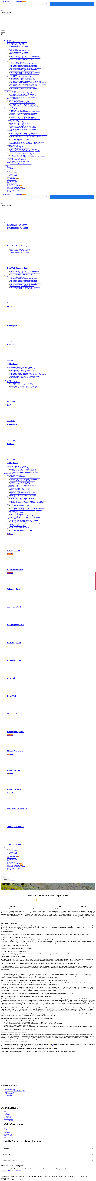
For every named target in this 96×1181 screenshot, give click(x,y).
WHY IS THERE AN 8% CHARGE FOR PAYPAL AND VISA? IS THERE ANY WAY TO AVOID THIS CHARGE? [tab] (29, 1049)
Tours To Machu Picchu (13, 91)
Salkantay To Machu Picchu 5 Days (22, 117)
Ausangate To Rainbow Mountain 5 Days (23, 69)
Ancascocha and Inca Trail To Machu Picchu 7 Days (26, 136)
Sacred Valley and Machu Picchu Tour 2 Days (23, 95)
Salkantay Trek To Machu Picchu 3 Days (23, 113)
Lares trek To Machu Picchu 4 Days (21, 140)
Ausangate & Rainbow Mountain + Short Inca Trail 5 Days (28, 84)
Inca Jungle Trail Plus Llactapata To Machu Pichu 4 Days (27, 156)
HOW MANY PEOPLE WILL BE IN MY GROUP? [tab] (13, 951)
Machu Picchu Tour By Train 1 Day (21, 92)
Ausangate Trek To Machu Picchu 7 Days (22, 87)
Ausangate (6, 61)
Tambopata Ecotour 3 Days (17, 42)
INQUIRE (12, 880)
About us (6, 169)
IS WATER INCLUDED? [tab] (7, 931)
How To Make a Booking (14, 190)
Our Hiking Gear (12, 181)
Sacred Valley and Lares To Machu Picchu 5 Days (26, 143)
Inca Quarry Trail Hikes (13, 158)
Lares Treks (10, 138)
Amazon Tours (8, 40)
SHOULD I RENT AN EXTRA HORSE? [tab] (10, 972)
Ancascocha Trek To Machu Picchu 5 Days (24, 133)
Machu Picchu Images (13, 98)
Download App (18, 1170)
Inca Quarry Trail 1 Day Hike (18, 159)
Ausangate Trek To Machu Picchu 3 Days (22, 78)
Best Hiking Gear (8, 1137)
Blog (5, 1111)
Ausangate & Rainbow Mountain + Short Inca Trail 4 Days (28, 82)
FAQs (5, 1113)
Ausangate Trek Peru (15, 62)
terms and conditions (53, 1046)
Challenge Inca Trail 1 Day (20, 50)
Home (5, 39)
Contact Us (10, 177)
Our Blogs (10, 191)
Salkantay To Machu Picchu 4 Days (22, 114)
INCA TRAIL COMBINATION (15, 55)
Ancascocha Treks (12, 130)
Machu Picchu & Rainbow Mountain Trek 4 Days (25, 81)
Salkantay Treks (14, 108)
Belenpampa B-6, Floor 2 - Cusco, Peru (14, 1091)
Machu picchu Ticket (14, 185)
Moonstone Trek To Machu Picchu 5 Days (21, 164)
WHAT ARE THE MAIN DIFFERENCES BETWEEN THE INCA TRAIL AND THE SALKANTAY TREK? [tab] (27, 1018)
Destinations (7, 165)
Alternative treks (8, 107)
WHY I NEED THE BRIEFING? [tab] (9, 923)
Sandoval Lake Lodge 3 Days (17, 45)
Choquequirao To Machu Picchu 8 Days (23, 127)
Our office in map (9, 1092)
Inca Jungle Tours (11, 152)
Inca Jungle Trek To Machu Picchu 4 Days (22, 155)
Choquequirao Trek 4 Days (20, 122)
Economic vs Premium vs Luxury (16, 188)
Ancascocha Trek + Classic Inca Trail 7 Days (24, 56)
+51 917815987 (8, 1093)
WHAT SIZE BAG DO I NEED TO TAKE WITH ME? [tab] (14, 956)
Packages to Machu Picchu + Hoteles (16, 100)
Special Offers (7, 1117)
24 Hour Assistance (9, 1089)
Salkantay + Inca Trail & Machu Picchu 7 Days (25, 119)
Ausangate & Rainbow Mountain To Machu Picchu (20, 76)
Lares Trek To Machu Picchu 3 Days (22, 139)
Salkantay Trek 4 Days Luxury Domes (22, 116)
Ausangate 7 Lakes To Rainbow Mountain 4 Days (25, 68)
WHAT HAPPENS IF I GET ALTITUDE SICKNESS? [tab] (14, 1032)
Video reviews (13, 178)
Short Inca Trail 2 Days (19, 52)
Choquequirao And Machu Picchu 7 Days (22, 126)
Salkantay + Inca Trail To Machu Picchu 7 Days (25, 58)
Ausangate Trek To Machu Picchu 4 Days (22, 79)
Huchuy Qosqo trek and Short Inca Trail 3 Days (25, 151)
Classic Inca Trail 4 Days (19, 53)
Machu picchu (7, 90)
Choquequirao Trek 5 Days (20, 124)
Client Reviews (8, 1134)
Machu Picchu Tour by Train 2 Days (22, 94)
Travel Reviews (11, 180)
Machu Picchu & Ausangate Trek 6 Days (23, 104)
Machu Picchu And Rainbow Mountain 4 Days (24, 97)
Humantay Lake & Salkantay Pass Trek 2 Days (25, 111)
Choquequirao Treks (12, 120)
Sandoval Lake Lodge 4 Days (17, 46)
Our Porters (13, 175)
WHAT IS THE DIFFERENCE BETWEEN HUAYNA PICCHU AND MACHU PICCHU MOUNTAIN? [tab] (26, 996)
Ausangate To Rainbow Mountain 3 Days (23, 65)
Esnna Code (7, 1132)
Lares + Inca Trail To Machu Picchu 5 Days (23, 59)
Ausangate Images (12, 75)
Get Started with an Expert (9, 889)
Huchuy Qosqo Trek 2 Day (20, 148)
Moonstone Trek (11, 162)
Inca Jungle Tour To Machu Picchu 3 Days (24, 153)
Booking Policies (12, 183)
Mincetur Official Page (7, 1170)
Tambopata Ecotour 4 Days (15, 43)
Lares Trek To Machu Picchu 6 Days (22, 101)
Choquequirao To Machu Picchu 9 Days (23, 129)
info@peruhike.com (9, 1095)
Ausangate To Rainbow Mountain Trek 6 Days (25, 72)
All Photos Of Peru (12, 184)
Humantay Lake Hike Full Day (18, 110)
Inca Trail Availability (15, 187)
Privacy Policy (8, 1116)
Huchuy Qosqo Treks (12, 145)
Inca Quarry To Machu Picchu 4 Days (20, 161)
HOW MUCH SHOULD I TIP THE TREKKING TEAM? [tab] (15, 945)
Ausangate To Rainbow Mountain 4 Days (23, 66)
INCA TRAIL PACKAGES (14, 49)
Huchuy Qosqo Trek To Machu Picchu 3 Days (23, 149)
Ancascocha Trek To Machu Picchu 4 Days (23, 132)
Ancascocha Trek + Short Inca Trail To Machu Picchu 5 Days (28, 135)
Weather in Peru (8, 1135)
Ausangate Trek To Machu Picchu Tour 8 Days (25, 88)
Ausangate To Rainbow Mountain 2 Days (23, 63)
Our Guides (13, 174)
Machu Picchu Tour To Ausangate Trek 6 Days (24, 85)
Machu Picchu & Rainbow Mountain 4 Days (24, 106)
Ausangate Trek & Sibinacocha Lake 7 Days (24, 74)
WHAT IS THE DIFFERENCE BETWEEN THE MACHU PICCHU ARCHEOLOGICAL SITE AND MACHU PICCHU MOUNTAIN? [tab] (34, 980)
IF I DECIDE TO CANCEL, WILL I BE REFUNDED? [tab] (14, 1042)
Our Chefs (13, 172)
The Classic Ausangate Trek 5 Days (22, 71)
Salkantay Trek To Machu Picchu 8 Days (23, 103)
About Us (10, 171)
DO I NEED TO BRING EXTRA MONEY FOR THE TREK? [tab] (16, 937)
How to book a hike (9, 1120)
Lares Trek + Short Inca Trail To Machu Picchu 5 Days (27, 142)
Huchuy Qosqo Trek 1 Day (20, 146)
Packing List (7, 1131)
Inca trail (6, 47)
